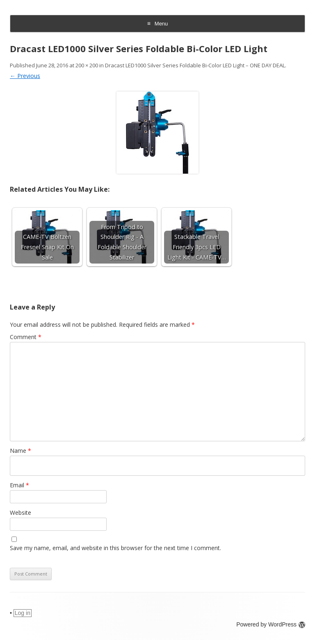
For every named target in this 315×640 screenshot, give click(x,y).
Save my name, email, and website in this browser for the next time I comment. (115, 548)
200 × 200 (86, 65)
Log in (22, 613)
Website (20, 512)
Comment (25, 337)
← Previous (25, 76)
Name (20, 450)
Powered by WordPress (270, 624)
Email (19, 485)
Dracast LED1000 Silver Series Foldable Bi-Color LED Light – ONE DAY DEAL (195, 65)
